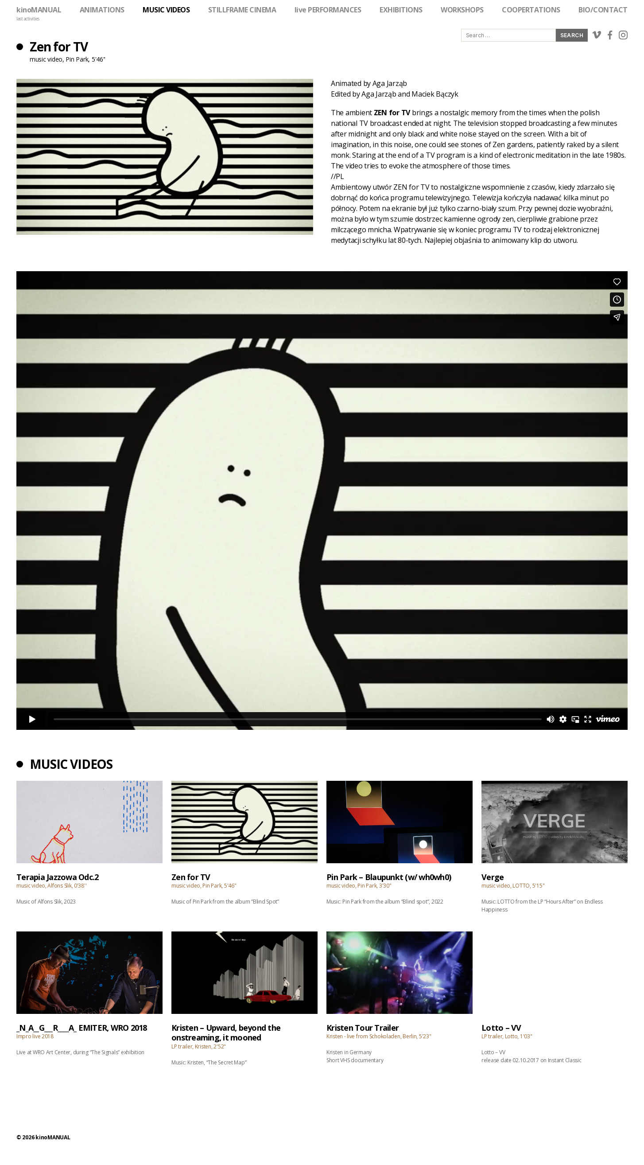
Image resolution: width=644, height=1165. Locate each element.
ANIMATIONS (102, 9)
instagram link (623, 35)
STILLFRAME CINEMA (242, 9)
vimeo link (596, 35)
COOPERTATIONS (531, 9)
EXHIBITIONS (401, 9)
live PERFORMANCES (328, 9)
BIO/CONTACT (603, 9)
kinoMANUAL (38, 9)
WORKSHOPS (462, 9)
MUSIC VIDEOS (166, 9)
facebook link (609, 35)
